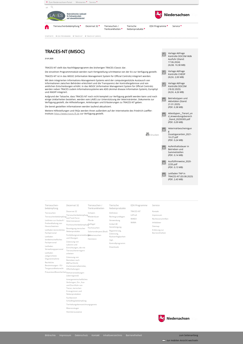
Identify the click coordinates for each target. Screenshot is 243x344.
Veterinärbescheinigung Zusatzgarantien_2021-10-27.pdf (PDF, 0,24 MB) (180, 134)
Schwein (91, 213)
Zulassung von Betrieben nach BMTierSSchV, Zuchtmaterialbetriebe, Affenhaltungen (76, 263)
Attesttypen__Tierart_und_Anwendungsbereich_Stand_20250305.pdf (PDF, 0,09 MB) (180, 118)
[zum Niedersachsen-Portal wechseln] (172, 18)
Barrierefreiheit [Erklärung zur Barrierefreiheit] (134, 335)
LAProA (134, 215)
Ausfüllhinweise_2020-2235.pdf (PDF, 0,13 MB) (179, 164)
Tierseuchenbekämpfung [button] (66, 26)
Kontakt (155, 211)
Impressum (157, 215)
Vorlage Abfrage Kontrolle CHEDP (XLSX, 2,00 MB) (176, 74)
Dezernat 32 (72, 205)
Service (156, 205)
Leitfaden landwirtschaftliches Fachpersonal (53, 239)
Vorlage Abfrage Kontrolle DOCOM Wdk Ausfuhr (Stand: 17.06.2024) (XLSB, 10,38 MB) (180, 59)
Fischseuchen (93, 227)
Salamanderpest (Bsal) (98, 231)
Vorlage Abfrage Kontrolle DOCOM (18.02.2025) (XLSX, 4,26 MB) (177, 88)
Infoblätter (156, 222)
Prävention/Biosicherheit (55, 272)
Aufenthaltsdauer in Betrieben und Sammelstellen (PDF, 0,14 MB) (178, 151)
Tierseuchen (50, 213)
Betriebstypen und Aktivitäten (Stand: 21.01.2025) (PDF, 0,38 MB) (178, 103)
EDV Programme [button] (158, 26)
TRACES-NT (79, 36)
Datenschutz (81, 335)
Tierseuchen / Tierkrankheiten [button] (112, 28)
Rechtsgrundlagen (117, 216)
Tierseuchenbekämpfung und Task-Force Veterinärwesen (77, 218)
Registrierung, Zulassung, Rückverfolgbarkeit (117, 233)
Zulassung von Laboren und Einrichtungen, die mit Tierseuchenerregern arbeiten (75, 247)
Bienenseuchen (94, 235)
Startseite (49, 36)
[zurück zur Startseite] (66, 16)
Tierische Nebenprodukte (117, 207)
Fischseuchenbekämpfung (77, 224)
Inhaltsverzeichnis (112, 335)
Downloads (114, 247)
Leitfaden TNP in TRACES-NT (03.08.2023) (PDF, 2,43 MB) (180, 176)
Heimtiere (92, 239)
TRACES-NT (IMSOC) (94, 36)
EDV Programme (64, 36)
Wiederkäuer (93, 216)
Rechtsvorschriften (160, 218)
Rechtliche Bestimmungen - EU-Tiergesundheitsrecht (54, 265)
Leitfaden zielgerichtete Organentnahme (52, 256)
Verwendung (114, 220)
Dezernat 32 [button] (92, 26)
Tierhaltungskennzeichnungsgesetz (81, 304)
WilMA (133, 222)
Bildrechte (50, 335)
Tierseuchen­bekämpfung (52, 207)
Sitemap (155, 226)
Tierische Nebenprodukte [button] (135, 28)
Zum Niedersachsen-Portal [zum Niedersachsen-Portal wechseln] (60, 2)
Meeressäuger (72, 308)
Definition (113, 213)
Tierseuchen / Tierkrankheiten (96, 207)
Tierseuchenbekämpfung (55, 216)
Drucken (154, 134)
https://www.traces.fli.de (67, 113)
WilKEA (134, 218)
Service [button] (176, 26)
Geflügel (91, 224)
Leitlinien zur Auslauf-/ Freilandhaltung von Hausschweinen (54, 223)
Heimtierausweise (74, 312)
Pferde (91, 220)
